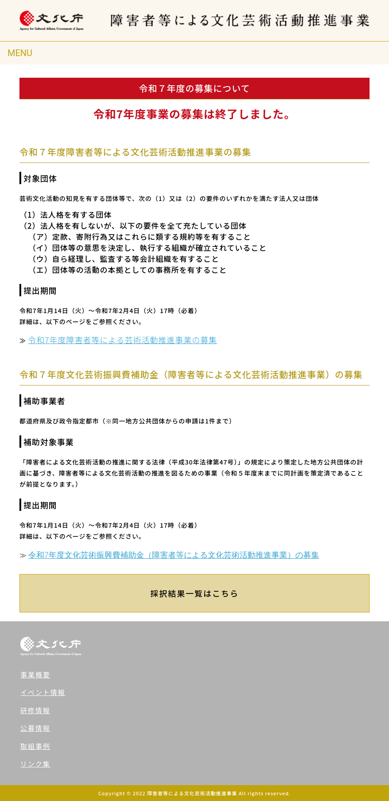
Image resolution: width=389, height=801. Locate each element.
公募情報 (35, 728)
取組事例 (35, 746)
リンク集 (35, 763)
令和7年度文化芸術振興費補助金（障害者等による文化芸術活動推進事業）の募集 (173, 554)
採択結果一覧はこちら (194, 593)
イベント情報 (42, 692)
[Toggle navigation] (20, 53)
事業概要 (35, 674)
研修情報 (35, 710)
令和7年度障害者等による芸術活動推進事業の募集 (122, 339)
